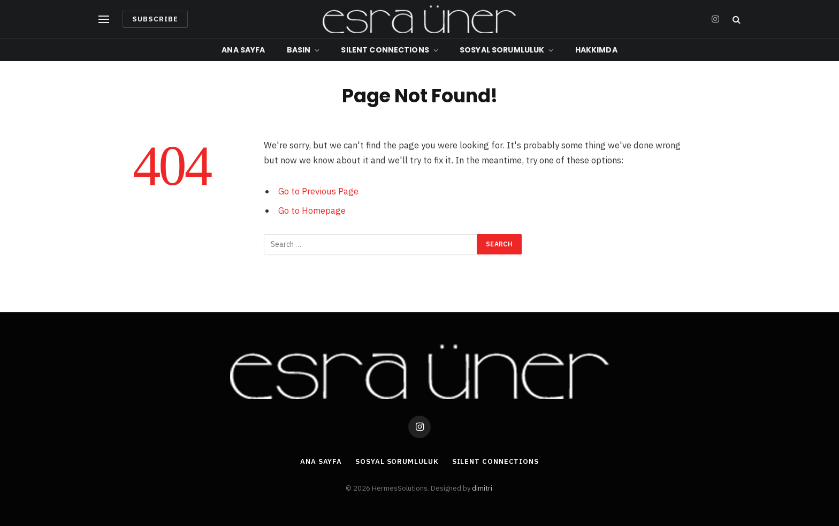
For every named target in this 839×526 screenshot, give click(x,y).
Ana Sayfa (243, 49)
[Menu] (103, 19)
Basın (299, 49)
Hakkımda (596, 49)
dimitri (482, 488)
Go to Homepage (312, 210)
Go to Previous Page (318, 191)
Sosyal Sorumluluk (502, 49)
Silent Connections (385, 49)
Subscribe (155, 19)
